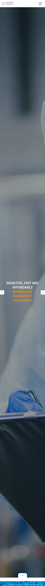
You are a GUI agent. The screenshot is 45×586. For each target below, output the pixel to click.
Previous (2, 292)
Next (43, 292)
